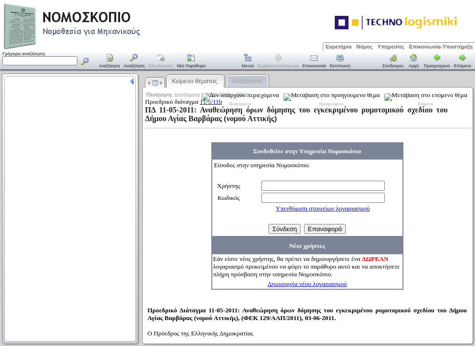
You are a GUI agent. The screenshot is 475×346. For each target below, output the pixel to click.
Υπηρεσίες (391, 46)
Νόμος (364, 46)
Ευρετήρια (339, 46)
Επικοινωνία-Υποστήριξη (441, 46)
